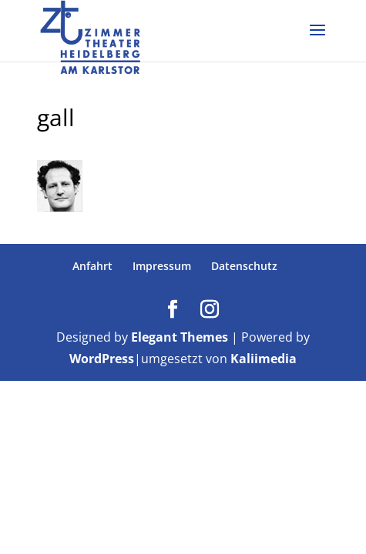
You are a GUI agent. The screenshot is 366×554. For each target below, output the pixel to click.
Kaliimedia (263, 358)
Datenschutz (244, 266)
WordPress (101, 358)
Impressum (162, 266)
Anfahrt (92, 266)
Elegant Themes (179, 337)
